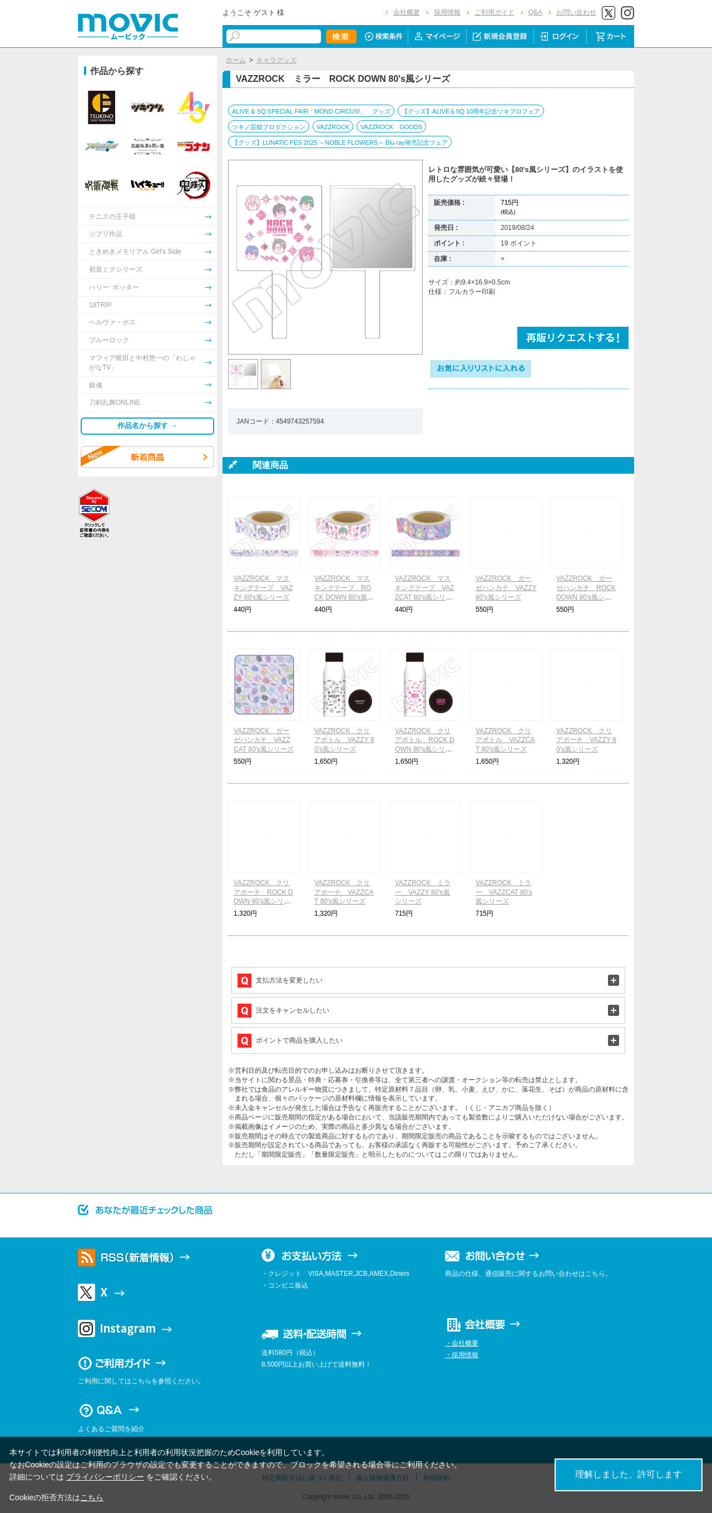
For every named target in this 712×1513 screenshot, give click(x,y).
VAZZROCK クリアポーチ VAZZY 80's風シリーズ (586, 740)
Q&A (535, 12)
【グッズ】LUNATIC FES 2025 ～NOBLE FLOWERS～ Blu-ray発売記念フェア (340, 142)
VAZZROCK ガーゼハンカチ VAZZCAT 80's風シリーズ (264, 740)
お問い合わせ (576, 12)
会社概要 (406, 12)
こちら (91, 1497)
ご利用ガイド (494, 12)
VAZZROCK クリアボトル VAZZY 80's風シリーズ (344, 740)
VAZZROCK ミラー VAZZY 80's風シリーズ (423, 892)
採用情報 (447, 12)
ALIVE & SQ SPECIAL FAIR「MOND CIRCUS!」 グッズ (311, 111)
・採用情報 (461, 1355)
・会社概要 (461, 1343)
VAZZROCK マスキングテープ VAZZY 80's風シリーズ (263, 587)
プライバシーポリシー (105, 1476)
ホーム (236, 60)
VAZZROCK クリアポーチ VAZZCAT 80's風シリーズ (343, 892)
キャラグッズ (276, 60)
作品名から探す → (147, 425)
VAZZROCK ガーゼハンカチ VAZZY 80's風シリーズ (506, 587)
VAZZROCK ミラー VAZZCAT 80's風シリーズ (504, 892)
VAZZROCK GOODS (391, 127)
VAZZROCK (333, 127)
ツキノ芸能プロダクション (268, 127)
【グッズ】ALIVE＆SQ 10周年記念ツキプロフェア (471, 111)
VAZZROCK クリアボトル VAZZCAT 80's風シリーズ (505, 740)
